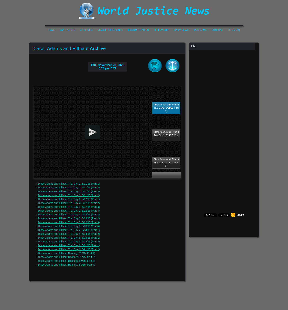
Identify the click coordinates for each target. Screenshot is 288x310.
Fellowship (161, 30)
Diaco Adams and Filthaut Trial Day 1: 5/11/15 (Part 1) (69, 183)
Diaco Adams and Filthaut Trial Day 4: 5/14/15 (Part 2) (69, 233)
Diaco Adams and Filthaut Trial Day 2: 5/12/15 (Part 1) (69, 199)
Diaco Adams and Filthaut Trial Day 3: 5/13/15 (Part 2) (69, 218)
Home (51, 30)
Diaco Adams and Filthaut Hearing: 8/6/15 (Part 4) (66, 264)
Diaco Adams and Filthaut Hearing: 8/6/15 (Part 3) (66, 260)
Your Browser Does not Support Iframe (224, 122)
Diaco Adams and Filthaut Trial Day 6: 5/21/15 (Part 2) (69, 249)
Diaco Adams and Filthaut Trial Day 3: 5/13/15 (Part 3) (69, 222)
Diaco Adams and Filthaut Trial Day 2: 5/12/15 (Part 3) (69, 206)
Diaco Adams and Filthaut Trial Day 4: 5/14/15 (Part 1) (69, 230)
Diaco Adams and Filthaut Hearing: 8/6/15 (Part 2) (66, 256)
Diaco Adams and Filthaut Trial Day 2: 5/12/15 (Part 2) (69, 203)
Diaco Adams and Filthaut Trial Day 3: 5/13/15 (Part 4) (69, 226)
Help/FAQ (234, 30)
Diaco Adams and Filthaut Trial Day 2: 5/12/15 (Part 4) (69, 210)
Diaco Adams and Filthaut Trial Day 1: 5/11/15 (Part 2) (69, 187)
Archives (86, 30)
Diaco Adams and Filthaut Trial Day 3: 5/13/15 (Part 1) (69, 214)
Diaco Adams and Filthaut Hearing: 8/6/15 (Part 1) (66, 253)
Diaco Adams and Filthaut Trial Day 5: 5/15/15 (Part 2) (69, 241)
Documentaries (138, 30)
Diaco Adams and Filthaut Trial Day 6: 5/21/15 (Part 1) (69, 245)
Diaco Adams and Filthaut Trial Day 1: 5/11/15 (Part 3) (69, 191)
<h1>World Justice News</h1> (144, 11)
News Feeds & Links (110, 30)
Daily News (181, 30)
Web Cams (200, 30)
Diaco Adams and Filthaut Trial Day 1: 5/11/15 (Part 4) (69, 195)
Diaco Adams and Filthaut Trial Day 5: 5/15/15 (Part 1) (69, 237)
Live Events (67, 30)
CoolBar (217, 30)
